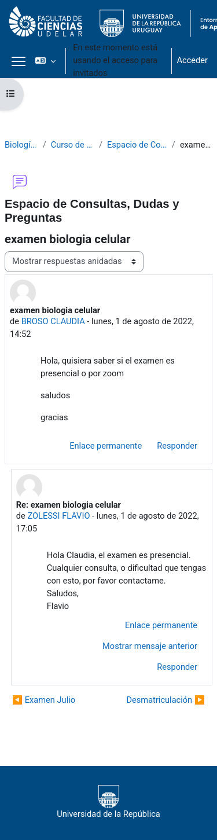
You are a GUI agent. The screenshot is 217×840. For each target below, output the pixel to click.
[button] (45, 60)
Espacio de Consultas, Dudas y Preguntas (137, 145)
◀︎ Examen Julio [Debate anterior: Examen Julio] (43, 700)
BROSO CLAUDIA (53, 321)
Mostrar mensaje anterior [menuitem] (149, 646)
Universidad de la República (108, 802)
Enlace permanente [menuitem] (105, 446)
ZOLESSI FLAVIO (58, 516)
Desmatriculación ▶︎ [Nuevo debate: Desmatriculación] (165, 700)
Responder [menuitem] (177, 446)
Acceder (192, 60)
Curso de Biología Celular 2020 (72, 145)
